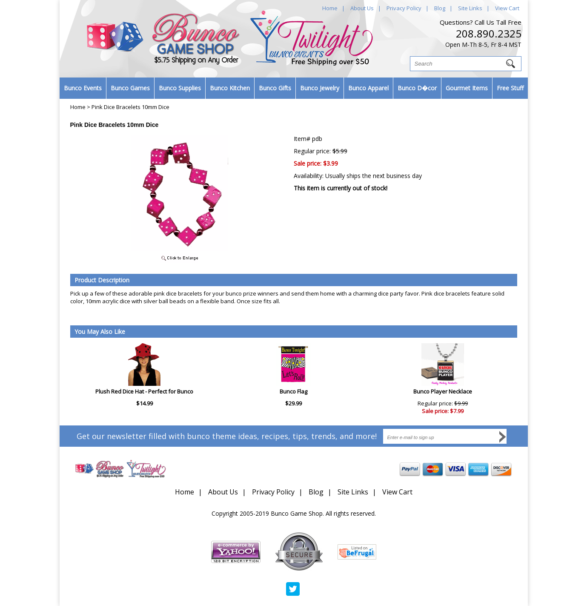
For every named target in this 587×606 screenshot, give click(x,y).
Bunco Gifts (275, 88)
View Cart (507, 8)
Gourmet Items (467, 88)
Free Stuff (510, 88)
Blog (439, 8)
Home (330, 8)
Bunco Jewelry (319, 88)
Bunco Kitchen (230, 88)
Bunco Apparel (368, 88)
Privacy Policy (404, 8)
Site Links (470, 8)
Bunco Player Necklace (442, 391)
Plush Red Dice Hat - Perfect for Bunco (144, 391)
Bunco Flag (293, 391)
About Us (362, 8)
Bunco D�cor (417, 88)
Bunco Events (83, 88)
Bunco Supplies (180, 88)
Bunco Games (130, 88)
